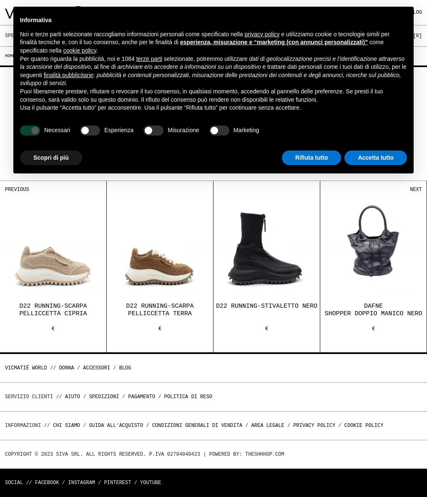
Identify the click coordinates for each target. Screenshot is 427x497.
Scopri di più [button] (51, 157)
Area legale (267, 425)
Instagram (81, 482)
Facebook (47, 482)
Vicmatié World (26, 367)
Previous (17, 189)
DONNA (66, 367)
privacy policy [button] (262, 34)
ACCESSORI (96, 367)
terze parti (149, 58)
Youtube (150, 482)
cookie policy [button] (79, 50)
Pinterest (117, 482)
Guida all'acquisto (116, 425)
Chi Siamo (66, 425)
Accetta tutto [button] (376, 157)
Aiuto (72, 396)
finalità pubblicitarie (68, 75)
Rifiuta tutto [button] (311, 157)
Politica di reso (188, 396)
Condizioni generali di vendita (197, 425)
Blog (125, 367)
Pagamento (141, 396)
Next (416, 189)
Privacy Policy (314, 425)
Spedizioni (104, 396)
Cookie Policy (364, 425)
